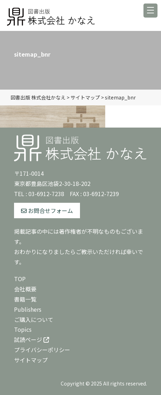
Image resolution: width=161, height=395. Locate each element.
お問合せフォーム (47, 210)
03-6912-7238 (46, 193)
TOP (20, 278)
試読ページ (31, 339)
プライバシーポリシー (42, 349)
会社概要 (25, 289)
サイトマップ (31, 360)
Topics (23, 329)
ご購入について (33, 319)
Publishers (27, 309)
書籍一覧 (25, 299)
